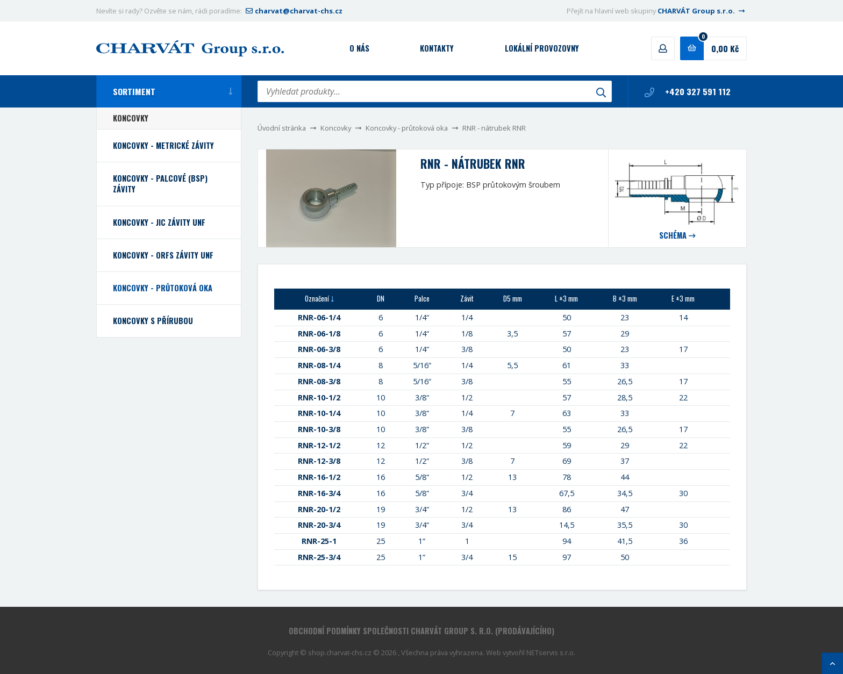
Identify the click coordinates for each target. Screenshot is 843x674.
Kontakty (437, 48)
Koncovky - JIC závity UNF (159, 222)
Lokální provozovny (542, 48)
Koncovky (335, 128)
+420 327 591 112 (688, 91)
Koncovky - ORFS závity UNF (163, 255)
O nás (359, 48)
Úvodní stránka (282, 128)
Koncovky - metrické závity (163, 145)
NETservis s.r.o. (550, 652)
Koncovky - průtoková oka (407, 128)
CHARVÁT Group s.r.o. (702, 11)
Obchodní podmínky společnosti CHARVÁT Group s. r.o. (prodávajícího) (421, 630)
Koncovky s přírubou (153, 320)
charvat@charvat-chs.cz (293, 11)
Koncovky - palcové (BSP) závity (160, 184)
